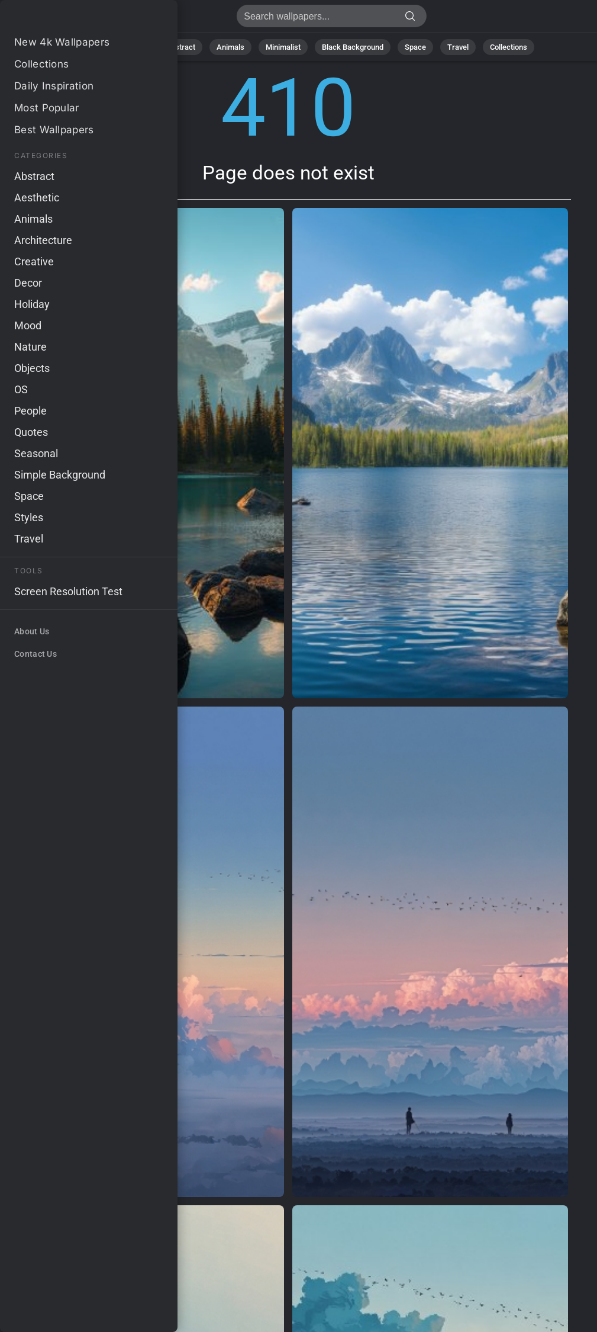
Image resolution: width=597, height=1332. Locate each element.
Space (415, 47)
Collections (508, 47)
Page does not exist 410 (71, 19)
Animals (230, 47)
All (95, 47)
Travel (458, 47)
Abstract (180, 47)
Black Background (352, 47)
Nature (132, 47)
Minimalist (283, 47)
